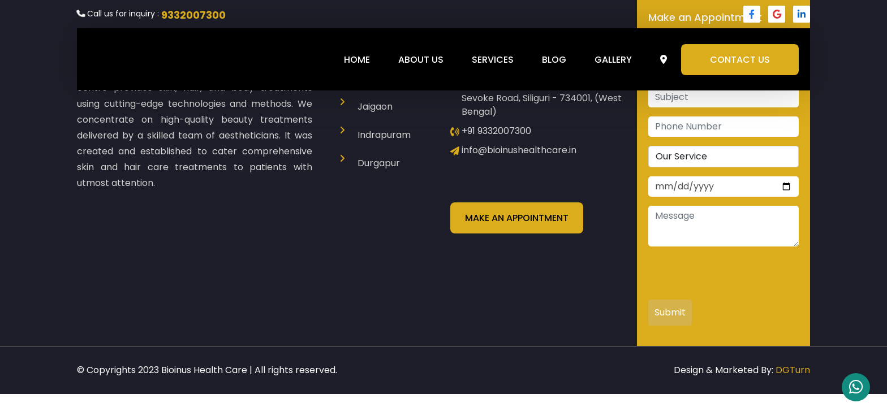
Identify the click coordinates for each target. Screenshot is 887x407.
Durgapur (379, 163)
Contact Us (740, 59)
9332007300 (193, 15)
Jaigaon (375, 106)
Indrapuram (384, 134)
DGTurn (793, 369)
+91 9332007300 (496, 130)
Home (357, 59)
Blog (554, 59)
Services (493, 59)
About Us (421, 59)
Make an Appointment (517, 217)
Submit (670, 312)
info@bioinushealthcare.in (519, 150)
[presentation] (734, 278)
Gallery (613, 59)
